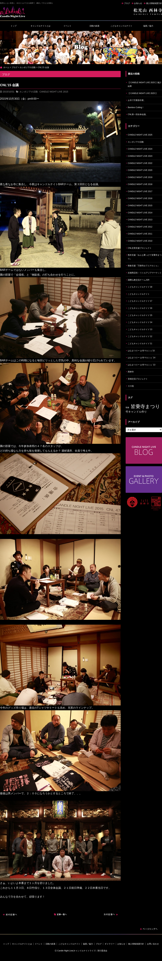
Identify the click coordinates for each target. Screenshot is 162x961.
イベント (67, 26)
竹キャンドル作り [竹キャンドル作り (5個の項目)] (136, 411)
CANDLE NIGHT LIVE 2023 (140, 156)
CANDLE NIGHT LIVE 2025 (140, 135)
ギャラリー (110, 944)
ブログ (127, 3)
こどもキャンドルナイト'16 (140, 308)
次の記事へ (111, 914)
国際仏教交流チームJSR (138, 280)
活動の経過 (94, 26)
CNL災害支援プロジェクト (140, 248)
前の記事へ (10, 914)
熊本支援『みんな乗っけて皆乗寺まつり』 (145, 257)
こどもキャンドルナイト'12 (140, 336)
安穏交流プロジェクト (138, 379)
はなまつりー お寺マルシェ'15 (141, 350)
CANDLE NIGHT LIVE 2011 (140, 234)
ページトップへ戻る (149, 929)
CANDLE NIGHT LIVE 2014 (140, 213)
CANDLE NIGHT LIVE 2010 (140, 241)
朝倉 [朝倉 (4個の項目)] (127, 407)
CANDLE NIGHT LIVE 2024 (140, 149)
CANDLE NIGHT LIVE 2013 (140, 219)
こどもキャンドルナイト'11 (140, 343)
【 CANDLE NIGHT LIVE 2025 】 (142, 93)
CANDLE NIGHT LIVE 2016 (140, 198)
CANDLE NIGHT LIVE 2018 (140, 184)
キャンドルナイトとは (40, 26)
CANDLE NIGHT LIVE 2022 (140, 163)
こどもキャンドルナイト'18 (140, 287)
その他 (131, 386)
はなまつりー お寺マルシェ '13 (141, 365)
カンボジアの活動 (28, 67)
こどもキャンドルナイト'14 (140, 322)
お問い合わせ (153, 944)
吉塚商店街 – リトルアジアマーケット (145, 273)
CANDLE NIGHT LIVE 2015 (54, 91)
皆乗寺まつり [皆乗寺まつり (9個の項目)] (145, 406)
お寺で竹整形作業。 (137, 100)
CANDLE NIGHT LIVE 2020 (140, 170)
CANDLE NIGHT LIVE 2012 (140, 227)
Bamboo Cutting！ (136, 107)
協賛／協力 (148, 26)
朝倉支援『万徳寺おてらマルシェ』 (144, 265)
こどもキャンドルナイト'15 (140, 315)
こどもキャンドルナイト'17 (140, 301)
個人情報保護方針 (154, 3)
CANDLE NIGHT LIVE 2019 (140, 177)
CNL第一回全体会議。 (138, 114)
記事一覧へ (60, 914)
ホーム (6, 67)
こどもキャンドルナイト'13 (140, 329)
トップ (14, 26)
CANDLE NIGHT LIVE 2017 (140, 191)
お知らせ (138, 3)
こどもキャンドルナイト (121, 26)
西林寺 (131, 372)
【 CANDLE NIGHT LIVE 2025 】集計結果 (144, 84)
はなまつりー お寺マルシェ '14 (141, 357)
